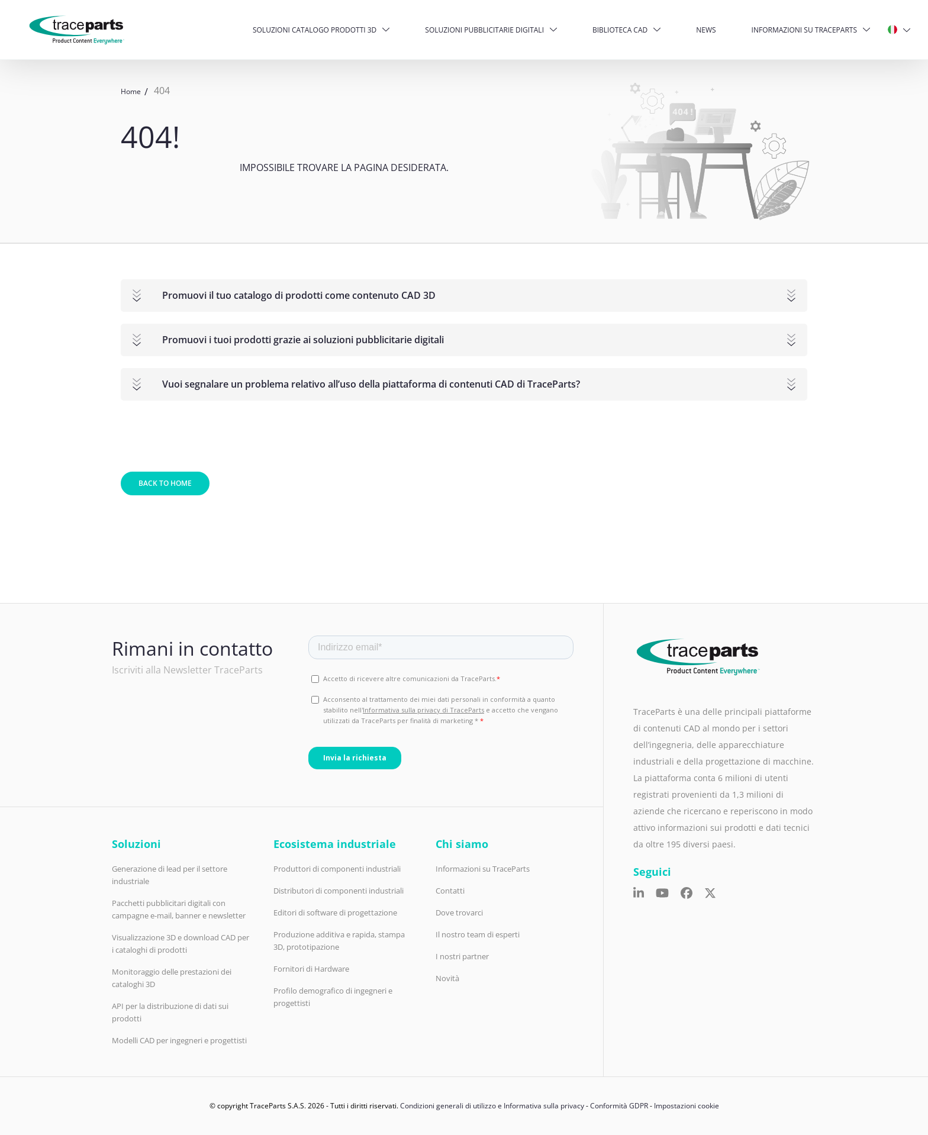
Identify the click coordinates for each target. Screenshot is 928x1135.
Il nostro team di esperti (478, 934)
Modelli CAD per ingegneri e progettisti (179, 1040)
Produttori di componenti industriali (337, 868)
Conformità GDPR (619, 1106)
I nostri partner (462, 956)
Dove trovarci (459, 912)
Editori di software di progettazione (335, 912)
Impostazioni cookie (686, 1106)
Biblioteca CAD (619, 29)
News (706, 29)
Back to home (165, 483)
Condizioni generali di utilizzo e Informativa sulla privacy (492, 1106)
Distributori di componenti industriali (338, 890)
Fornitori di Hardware (311, 968)
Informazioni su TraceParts (804, 29)
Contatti (450, 890)
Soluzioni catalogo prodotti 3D (314, 29)
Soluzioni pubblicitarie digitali (484, 29)
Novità (447, 978)
